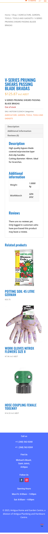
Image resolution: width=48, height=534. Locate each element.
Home (7, 15)
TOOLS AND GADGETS (23, 18)
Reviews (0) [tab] (13, 135)
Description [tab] (13, 126)
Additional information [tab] (19, 131)
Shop (14, 15)
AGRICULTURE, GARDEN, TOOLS (18, 115)
